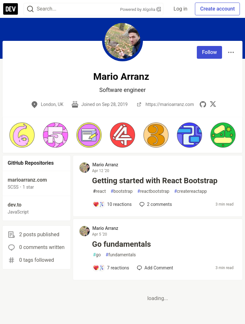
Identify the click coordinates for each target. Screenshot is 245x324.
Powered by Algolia (140, 9)
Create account (217, 9)
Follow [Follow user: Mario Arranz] (209, 52)
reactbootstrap (153, 191)
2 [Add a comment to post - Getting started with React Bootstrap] (155, 204)
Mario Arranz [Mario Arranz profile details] (105, 164)
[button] (22, 135)
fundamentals (121, 255)
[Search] (30, 9)
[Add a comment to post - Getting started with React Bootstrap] (112, 204)
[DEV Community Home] (11, 9)
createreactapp (190, 191)
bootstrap (122, 191)
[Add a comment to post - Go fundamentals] (111, 268)
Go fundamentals (121, 244)
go (97, 255)
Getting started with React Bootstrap (155, 180)
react (99, 191)
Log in (180, 9)
